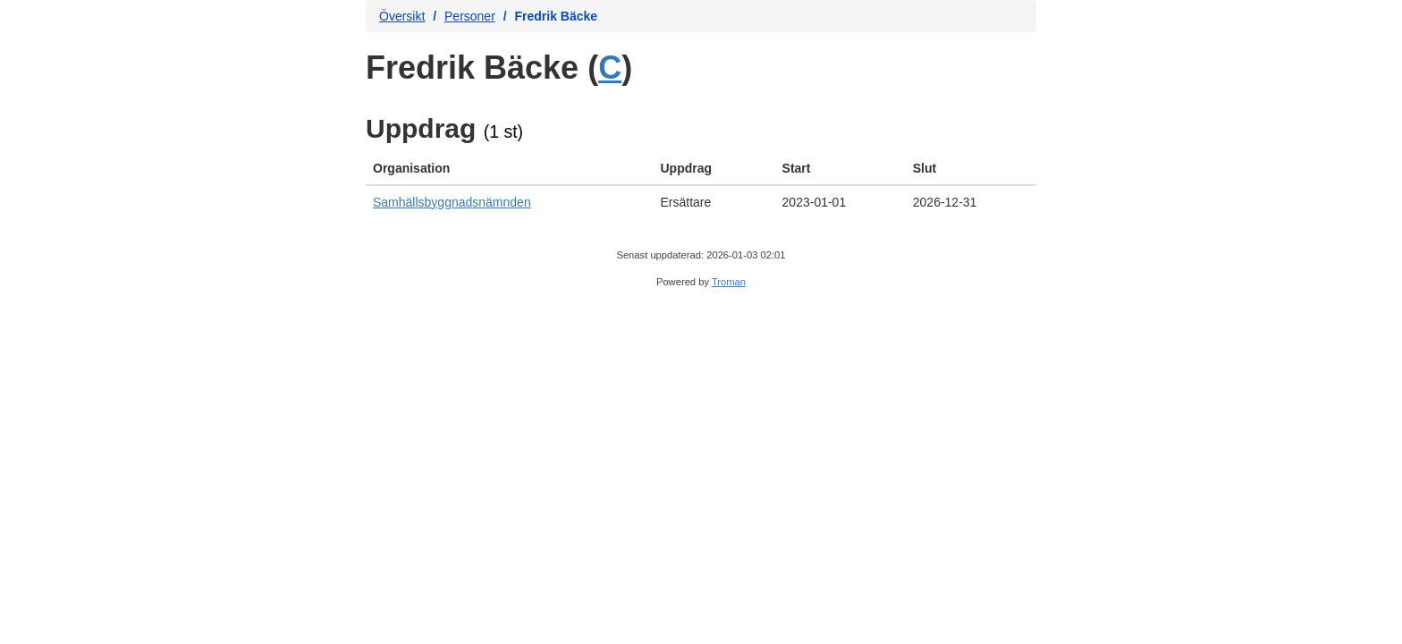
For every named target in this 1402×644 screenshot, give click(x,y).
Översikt (402, 16)
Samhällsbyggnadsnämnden (452, 202)
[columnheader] (510, 168)
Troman (729, 281)
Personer (469, 16)
